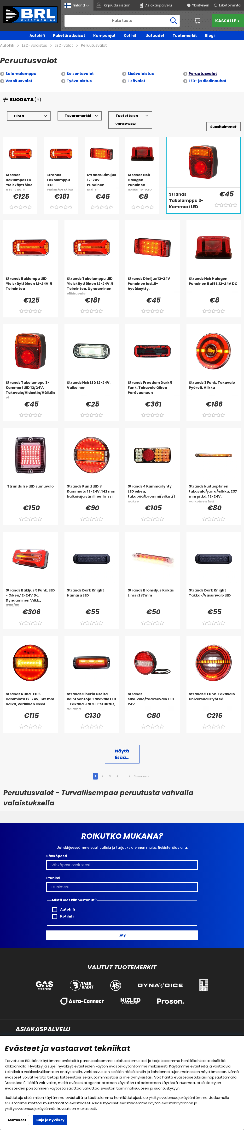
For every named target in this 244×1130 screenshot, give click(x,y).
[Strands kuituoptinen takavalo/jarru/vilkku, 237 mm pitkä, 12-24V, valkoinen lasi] (213, 486)
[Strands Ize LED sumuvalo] (30, 486)
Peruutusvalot (203, 66)
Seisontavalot (80, 66)
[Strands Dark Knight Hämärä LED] (91, 590)
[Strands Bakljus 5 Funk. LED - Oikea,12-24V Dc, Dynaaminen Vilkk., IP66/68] (30, 590)
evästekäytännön (177, 1103)
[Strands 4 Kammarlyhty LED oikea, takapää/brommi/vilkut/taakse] (152, 486)
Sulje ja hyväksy (49, 1120)
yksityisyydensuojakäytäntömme (178, 1097)
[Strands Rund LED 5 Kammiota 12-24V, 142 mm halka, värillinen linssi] (30, 694)
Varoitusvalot (19, 73)
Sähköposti (56, 849)
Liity (122, 928)
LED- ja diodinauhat (208, 73)
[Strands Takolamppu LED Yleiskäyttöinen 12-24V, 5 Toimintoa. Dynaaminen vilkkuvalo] (61, 175)
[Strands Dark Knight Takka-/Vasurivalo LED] (213, 590)
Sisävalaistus (141, 66)
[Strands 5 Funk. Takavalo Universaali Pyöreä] (213, 694)
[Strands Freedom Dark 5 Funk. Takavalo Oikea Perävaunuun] (152, 382)
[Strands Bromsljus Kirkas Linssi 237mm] (152, 590)
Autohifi (37, 35)
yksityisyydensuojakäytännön (31, 1108)
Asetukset (16, 1120)
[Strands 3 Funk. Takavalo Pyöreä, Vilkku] (213, 382)
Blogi (210, 35)
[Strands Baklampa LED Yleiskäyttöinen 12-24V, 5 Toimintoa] (20, 175)
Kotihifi (130, 35)
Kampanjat (104, 35)
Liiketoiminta (230, 5)
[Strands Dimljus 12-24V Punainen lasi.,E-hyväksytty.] (102, 175)
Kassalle (228, 21)
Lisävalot (136, 73)
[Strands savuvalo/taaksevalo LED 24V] (152, 694)
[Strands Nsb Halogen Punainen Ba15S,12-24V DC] (142, 175)
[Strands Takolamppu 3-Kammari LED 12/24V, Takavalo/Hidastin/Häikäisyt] (189, 193)
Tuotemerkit (185, 35)
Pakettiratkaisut (69, 35)
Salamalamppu (21, 66)
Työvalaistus (79, 73)
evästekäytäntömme (128, 1066)
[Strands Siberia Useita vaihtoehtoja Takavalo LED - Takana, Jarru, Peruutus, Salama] (91, 694)
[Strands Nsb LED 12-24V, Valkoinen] (91, 382)
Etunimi (53, 871)
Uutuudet (154, 35)
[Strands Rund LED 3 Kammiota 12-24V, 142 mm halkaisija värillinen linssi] (91, 486)
